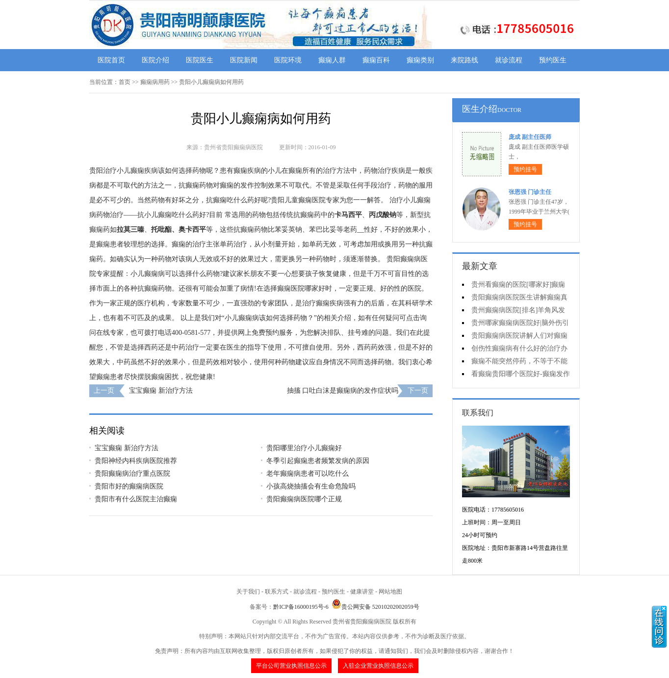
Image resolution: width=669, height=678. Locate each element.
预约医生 (552, 60)
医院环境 (288, 60)
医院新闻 (243, 60)
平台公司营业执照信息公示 (291, 665)
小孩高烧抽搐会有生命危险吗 (311, 486)
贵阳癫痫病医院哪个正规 (304, 499)
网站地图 (390, 591)
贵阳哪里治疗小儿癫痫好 (304, 448)
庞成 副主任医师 (530, 137)
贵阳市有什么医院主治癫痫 (144, 499)
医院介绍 (155, 60)
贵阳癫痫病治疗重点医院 (132, 473)
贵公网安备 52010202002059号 (375, 606)
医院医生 (199, 60)
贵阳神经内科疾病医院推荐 (136, 460)
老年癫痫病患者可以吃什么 (307, 473)
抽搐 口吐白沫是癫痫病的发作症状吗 (343, 390)
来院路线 (464, 60)
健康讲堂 (362, 591)
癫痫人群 (332, 60)
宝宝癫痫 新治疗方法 (161, 390)
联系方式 (276, 591)
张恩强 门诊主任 (530, 192)
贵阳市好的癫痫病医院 (129, 486)
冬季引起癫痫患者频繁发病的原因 (317, 460)
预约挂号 (525, 169)
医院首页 (111, 60)
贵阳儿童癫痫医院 (298, 200)
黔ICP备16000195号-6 (301, 606)
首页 (124, 82)
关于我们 (248, 591)
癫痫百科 (376, 60)
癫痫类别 (420, 60)
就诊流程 (508, 60)
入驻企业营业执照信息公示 (378, 665)
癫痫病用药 (155, 82)
